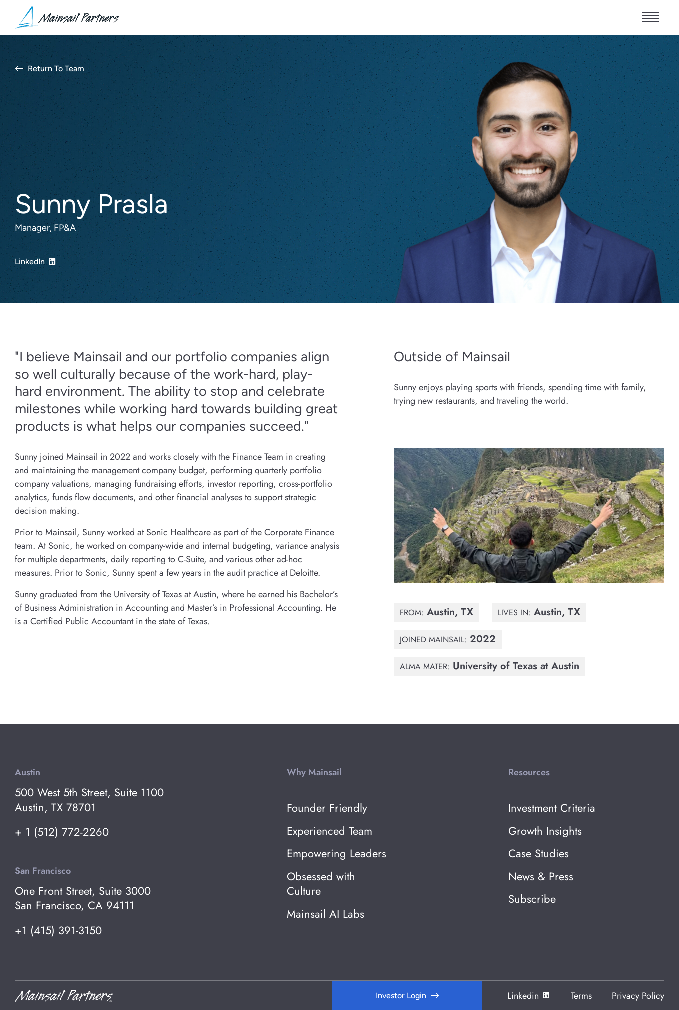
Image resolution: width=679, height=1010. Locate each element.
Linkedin (529, 996)
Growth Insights (545, 831)
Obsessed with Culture (321, 884)
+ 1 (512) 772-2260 (62, 832)
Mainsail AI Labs (325, 914)
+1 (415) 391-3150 (58, 930)
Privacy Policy (638, 996)
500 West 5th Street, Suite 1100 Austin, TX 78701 (89, 800)
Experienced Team (329, 831)
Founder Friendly (327, 808)
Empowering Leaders (336, 853)
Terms (581, 996)
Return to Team (56, 69)
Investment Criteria (551, 808)
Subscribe (532, 899)
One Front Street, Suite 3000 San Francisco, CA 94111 (83, 898)
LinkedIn (36, 261)
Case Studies (538, 853)
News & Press (540, 876)
